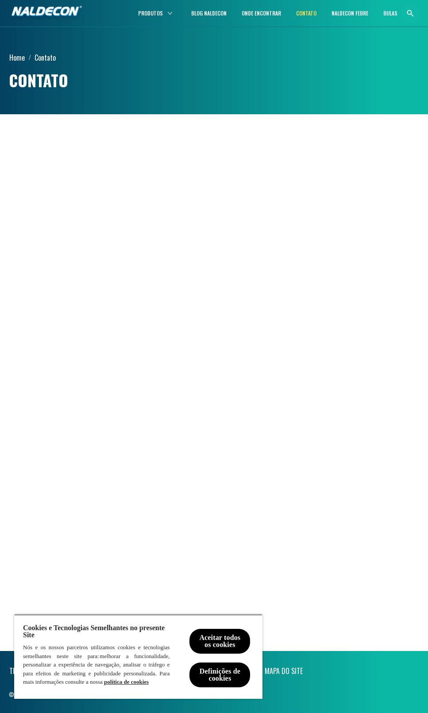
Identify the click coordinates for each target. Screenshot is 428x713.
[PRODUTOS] (150, 13)
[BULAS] (390, 13)
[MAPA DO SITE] (283, 671)
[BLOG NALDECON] (209, 13)
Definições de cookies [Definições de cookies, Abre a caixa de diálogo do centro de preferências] (220, 674)
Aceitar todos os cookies (219, 641)
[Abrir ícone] (410, 13)
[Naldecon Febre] (350, 13)
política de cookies (126, 681)
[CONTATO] (306, 13)
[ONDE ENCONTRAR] (261, 13)
